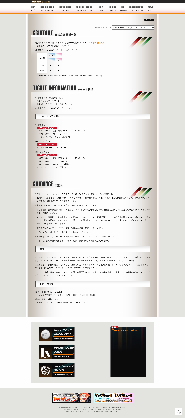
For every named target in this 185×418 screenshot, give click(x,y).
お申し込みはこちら (47, 128)
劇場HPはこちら (98, 43)
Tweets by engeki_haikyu (124, 330)
